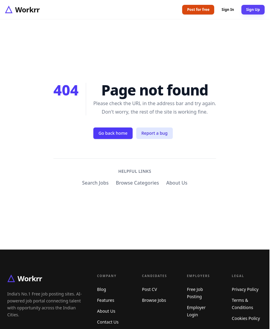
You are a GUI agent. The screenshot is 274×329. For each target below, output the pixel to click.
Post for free (198, 9)
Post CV (149, 289)
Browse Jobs (154, 300)
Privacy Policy (245, 289)
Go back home (112, 133)
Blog (101, 289)
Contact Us (107, 322)
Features (105, 300)
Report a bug (154, 133)
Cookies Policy (246, 318)
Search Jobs (95, 182)
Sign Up (253, 9)
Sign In (227, 9)
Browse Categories (137, 182)
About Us (176, 182)
